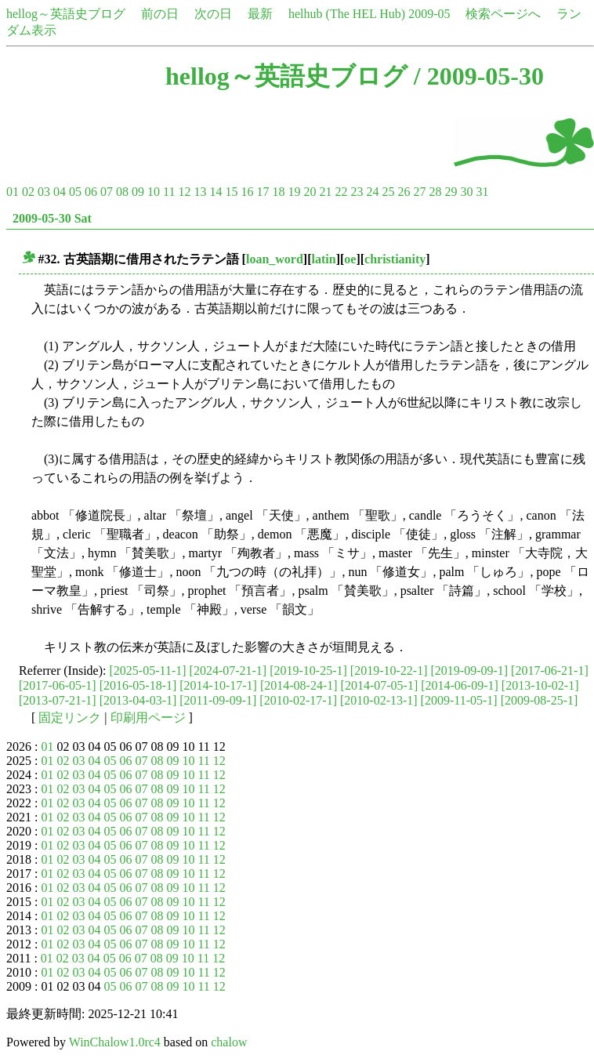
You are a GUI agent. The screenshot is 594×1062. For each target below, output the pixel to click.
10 (153, 191)
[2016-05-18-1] (138, 685)
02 (28, 191)
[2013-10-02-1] (540, 685)
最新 (260, 13)
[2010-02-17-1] (298, 700)
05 (75, 191)
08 (122, 191)
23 (356, 191)
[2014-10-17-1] (218, 685)
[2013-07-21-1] (57, 700)
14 (215, 191)
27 (419, 191)
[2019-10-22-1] (389, 670)
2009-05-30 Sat (52, 218)
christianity (395, 259)
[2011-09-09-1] (217, 700)
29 (450, 191)
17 (262, 191)
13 (200, 191)
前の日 (160, 13)
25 (388, 191)
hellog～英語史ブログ (65, 13)
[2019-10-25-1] (308, 670)
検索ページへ (503, 13)
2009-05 (429, 13)
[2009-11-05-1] (459, 700)
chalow (229, 1042)
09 (138, 191)
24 (372, 191)
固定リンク (69, 717)
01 (12, 191)
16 (247, 191)
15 (231, 191)
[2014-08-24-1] (299, 685)
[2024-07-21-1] (228, 670)
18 (278, 191)
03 (44, 191)
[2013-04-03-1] (138, 700)
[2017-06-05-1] (57, 685)
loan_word (274, 259)
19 (294, 191)
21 (325, 191)
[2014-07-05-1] (379, 685)
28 (435, 191)
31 (482, 191)
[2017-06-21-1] (550, 670)
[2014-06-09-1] (459, 685)
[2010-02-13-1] (379, 700)
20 (309, 191)
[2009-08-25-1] (539, 700)
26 (403, 191)
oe (350, 259)
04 (59, 191)
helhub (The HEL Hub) (346, 13)
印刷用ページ (148, 717)
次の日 (213, 13)
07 (106, 191)
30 (466, 191)
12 (184, 191)
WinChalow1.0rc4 (115, 1042)
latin (324, 259)
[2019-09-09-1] (469, 670)
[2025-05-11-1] (148, 670)
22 (341, 191)
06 (91, 191)
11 (169, 191)
